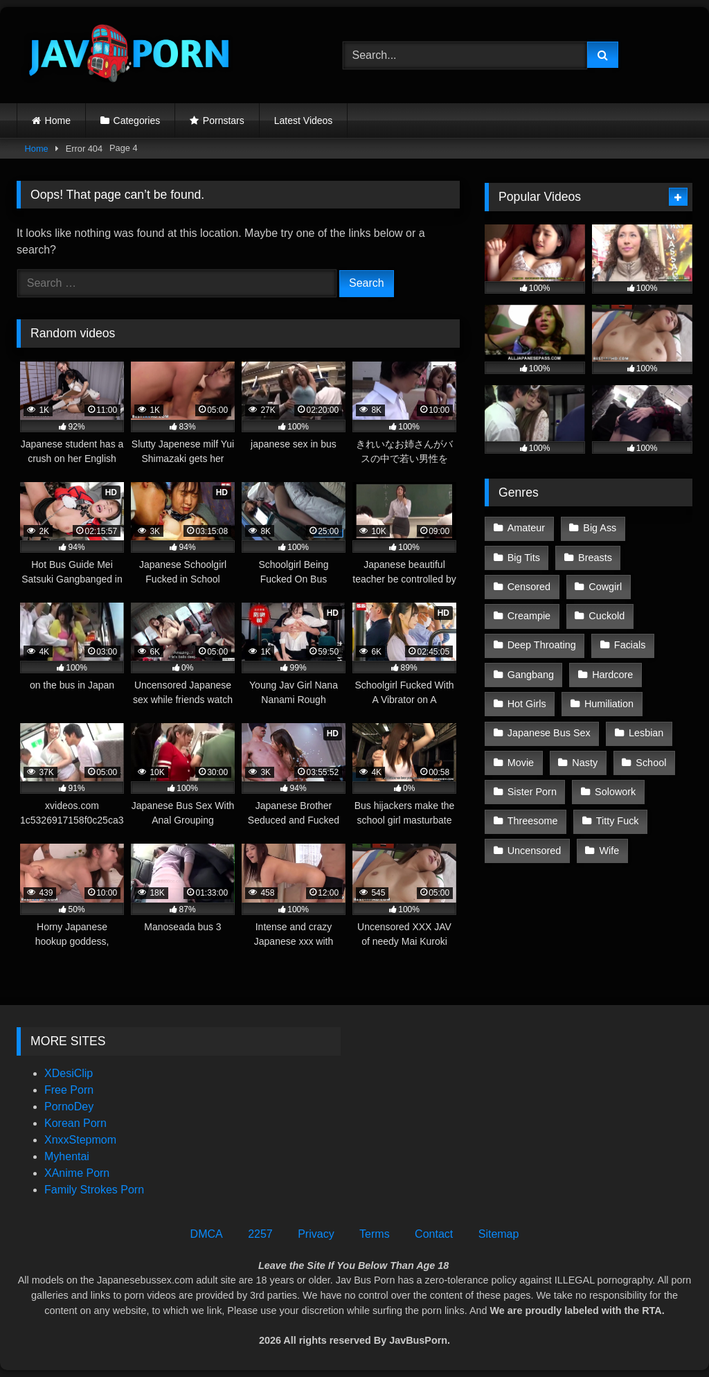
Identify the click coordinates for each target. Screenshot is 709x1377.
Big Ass (599, 527)
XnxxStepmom (80, 1140)
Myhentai (66, 1156)
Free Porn (68, 1090)
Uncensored (535, 850)
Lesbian (646, 732)
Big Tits (524, 557)
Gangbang (531, 674)
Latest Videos (303, 120)
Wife (610, 850)
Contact (434, 1234)
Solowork (615, 791)
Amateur (526, 527)
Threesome (533, 820)
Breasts (595, 557)
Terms (374, 1234)
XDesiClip (68, 1073)
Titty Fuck (617, 820)
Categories (137, 120)
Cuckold (607, 615)
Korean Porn (75, 1123)
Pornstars (223, 120)
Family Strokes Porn (94, 1190)
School (651, 762)
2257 (260, 1234)
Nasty (585, 762)
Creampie (529, 615)
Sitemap (498, 1234)
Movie (521, 762)
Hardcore (612, 674)
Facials (630, 644)
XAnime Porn (76, 1173)
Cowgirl (605, 586)
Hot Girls (527, 703)
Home (58, 120)
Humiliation (609, 703)
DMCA (206, 1234)
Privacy (316, 1234)
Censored (529, 586)
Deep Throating (542, 644)
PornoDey (68, 1106)
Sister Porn (532, 791)
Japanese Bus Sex (549, 732)
